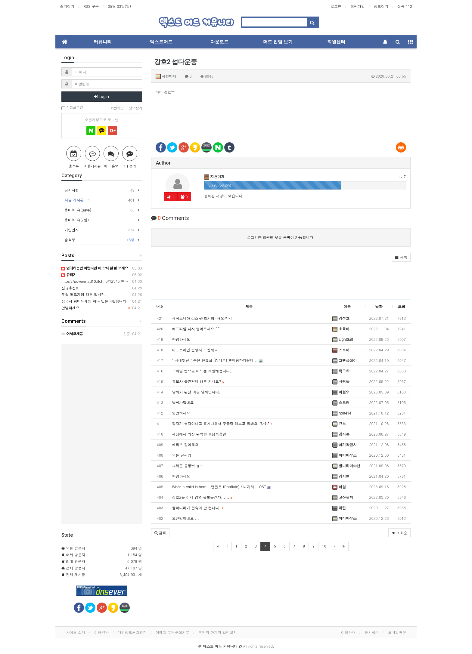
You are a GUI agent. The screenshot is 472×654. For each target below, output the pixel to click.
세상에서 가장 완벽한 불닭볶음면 (199, 434)
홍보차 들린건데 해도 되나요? (198, 381)
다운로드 (219, 42)
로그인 (336, 6)
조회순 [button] (399, 532)
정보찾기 (381, 6)
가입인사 (99, 230)
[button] (401, 257)
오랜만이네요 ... (185, 518)
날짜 (379, 306)
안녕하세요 (181, 339)
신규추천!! (69, 287)
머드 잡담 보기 (278, 42)
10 (324, 546)
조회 (401, 306)
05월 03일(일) (119, 6)
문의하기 (372, 632)
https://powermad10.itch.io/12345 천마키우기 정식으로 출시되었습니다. (121, 281)
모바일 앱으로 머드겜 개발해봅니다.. (202, 370)
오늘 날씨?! (181, 455)
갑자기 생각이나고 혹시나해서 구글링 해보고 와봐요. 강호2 (222, 423)
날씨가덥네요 (183, 402)
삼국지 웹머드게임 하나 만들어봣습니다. (94, 301)
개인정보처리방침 (132, 632)
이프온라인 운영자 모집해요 (195, 349)
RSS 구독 (91, 6)
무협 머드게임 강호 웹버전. (83, 294)
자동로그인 (72, 107)
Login (101, 96)
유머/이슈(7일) (78, 219)
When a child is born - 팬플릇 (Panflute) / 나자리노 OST (221, 486)
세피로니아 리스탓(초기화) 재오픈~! (202, 318)
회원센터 (336, 42)
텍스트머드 (161, 42)
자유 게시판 (99, 200)
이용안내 (348, 632)
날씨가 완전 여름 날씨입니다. (196, 391)
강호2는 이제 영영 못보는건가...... (202, 497)
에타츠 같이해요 (185, 444)
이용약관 (101, 632)
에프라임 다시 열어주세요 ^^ (196, 328)
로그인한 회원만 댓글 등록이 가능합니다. (281, 237)
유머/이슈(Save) (99, 210)
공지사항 (99, 190)
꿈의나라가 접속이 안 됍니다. (197, 507)
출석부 (99, 239)
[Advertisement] (281, 114)
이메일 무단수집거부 (172, 632)
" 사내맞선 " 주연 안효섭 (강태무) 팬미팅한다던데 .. (217, 360)
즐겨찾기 (67, 6)
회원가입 (357, 6)
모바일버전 (397, 632)
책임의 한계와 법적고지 (217, 632)
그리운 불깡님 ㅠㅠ (187, 465)
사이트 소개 (75, 632)
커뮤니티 (103, 42)
